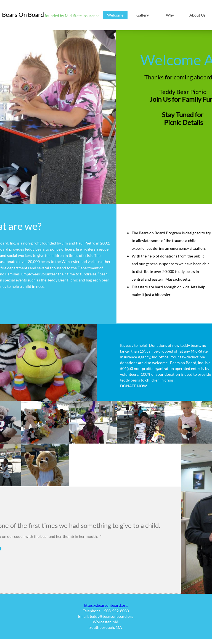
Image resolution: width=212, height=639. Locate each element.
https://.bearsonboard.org (106, 605)
